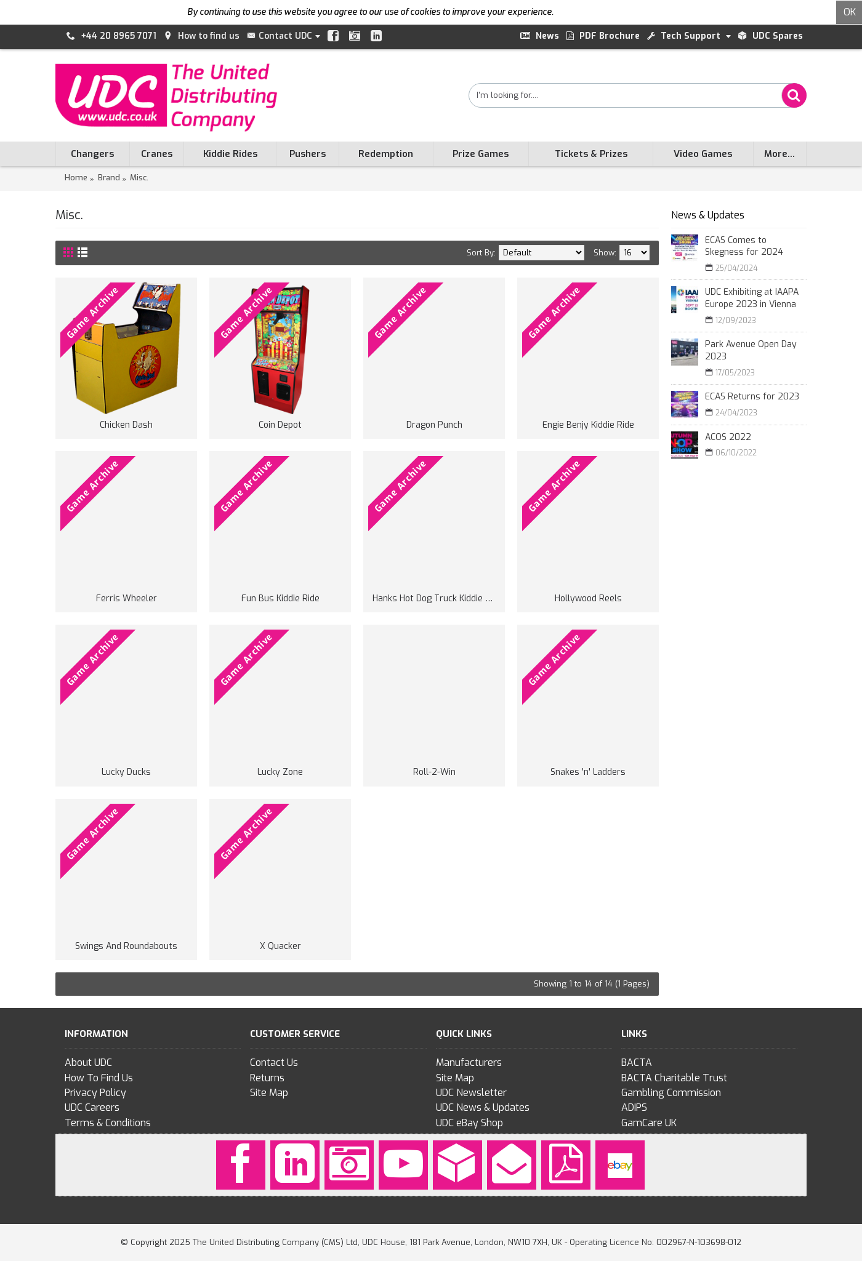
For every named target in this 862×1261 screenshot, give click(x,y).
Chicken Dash (126, 425)
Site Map (269, 1092)
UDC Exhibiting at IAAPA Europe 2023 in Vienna (752, 298)
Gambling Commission (671, 1092)
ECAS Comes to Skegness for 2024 (744, 246)
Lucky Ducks (126, 772)
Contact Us (274, 1062)
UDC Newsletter (471, 1092)
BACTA (636, 1062)
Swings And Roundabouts (126, 946)
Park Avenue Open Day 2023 (751, 350)
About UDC (88, 1062)
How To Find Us (99, 1077)
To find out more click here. (608, 12)
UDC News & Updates (483, 1107)
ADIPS (634, 1107)
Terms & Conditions (108, 1122)
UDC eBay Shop (469, 1122)
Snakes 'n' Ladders (588, 772)
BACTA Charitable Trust (674, 1077)
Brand (109, 177)
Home (76, 177)
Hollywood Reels (588, 598)
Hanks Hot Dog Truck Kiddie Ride (436, 598)
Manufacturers (469, 1062)
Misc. (139, 177)
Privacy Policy (95, 1092)
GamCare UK (649, 1122)
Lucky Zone (280, 772)
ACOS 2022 (728, 437)
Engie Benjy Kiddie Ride (588, 425)
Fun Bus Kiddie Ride (280, 598)
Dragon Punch (434, 425)
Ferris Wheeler (126, 598)
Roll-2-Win (434, 772)
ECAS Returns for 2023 (752, 396)
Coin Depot (280, 425)
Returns (267, 1077)
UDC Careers (92, 1107)
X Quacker (280, 946)
